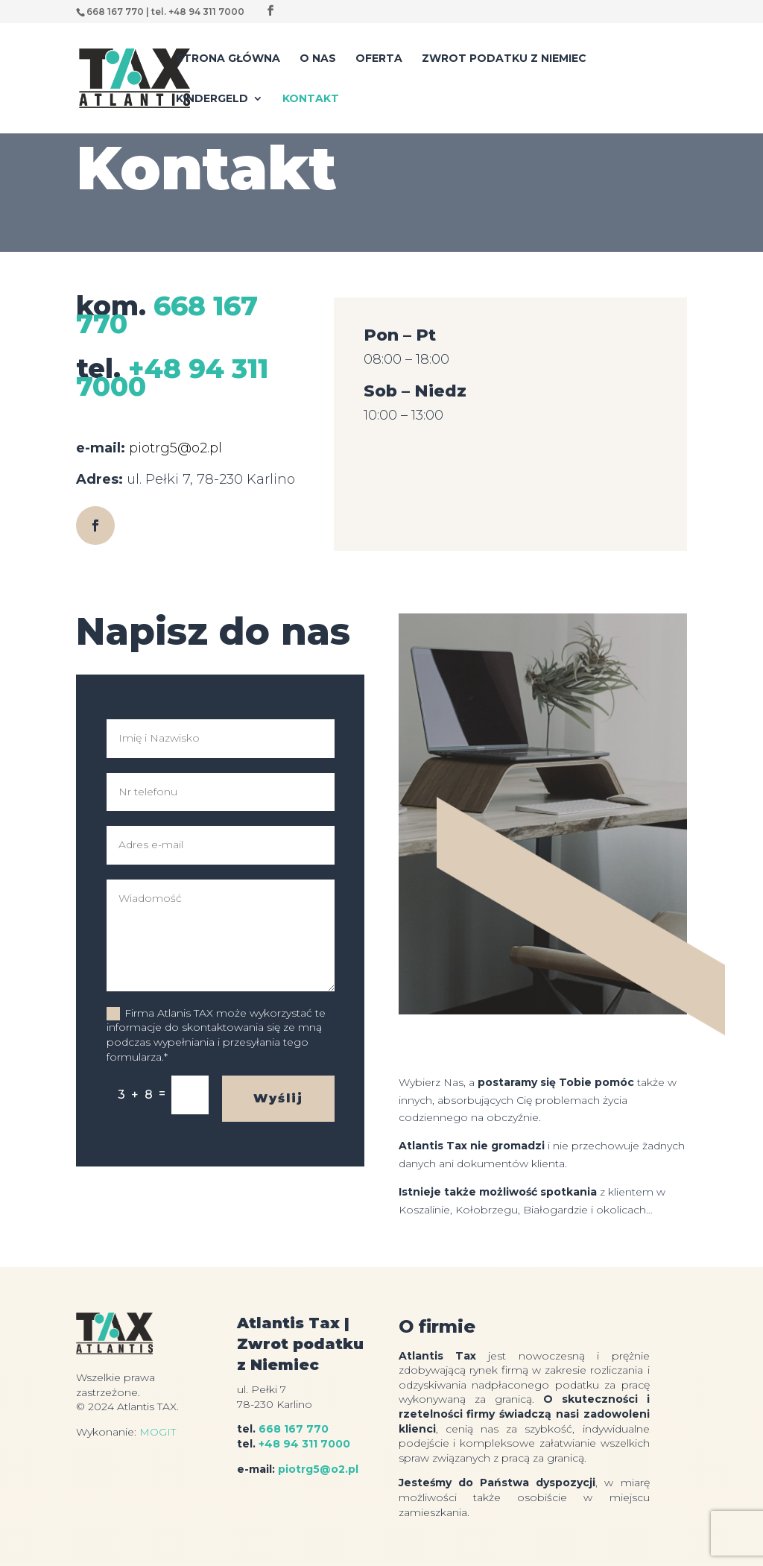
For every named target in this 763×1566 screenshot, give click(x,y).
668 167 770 (167, 314)
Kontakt (310, 99)
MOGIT (157, 1432)
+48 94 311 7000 (172, 377)
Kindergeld (212, 99)
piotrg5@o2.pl (175, 448)
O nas (318, 59)
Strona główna (228, 59)
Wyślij (278, 1098)
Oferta (378, 59)
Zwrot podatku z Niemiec (504, 59)
